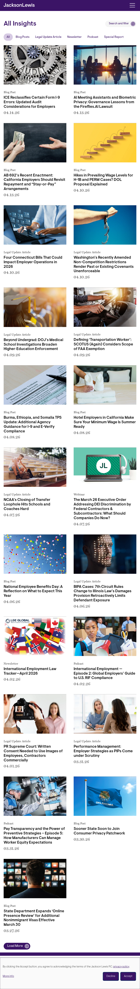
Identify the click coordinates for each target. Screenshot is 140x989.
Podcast (93, 37)
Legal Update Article (48, 37)
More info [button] (8, 976)
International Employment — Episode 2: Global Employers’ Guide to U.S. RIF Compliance (104, 673)
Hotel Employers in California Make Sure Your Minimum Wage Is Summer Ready (105, 422)
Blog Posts (22, 37)
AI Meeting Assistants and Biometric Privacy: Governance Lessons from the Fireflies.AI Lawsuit (105, 102)
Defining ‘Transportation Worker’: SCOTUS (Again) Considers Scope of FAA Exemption (103, 344)
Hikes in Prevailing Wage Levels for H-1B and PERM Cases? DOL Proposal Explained (103, 180)
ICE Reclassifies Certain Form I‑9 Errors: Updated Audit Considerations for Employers (32, 102)
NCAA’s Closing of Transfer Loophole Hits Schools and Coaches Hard (27, 504)
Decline (110, 976)
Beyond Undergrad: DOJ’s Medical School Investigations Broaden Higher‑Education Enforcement (33, 344)
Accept (128, 976)
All (8, 37)
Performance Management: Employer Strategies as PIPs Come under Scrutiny (103, 751)
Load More (15, 946)
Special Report (114, 37)
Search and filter (119, 23)
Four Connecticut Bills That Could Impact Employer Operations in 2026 (33, 262)
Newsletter (74, 37)
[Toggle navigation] (132, 5)
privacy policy (121, 966)
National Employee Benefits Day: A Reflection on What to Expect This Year (33, 591)
